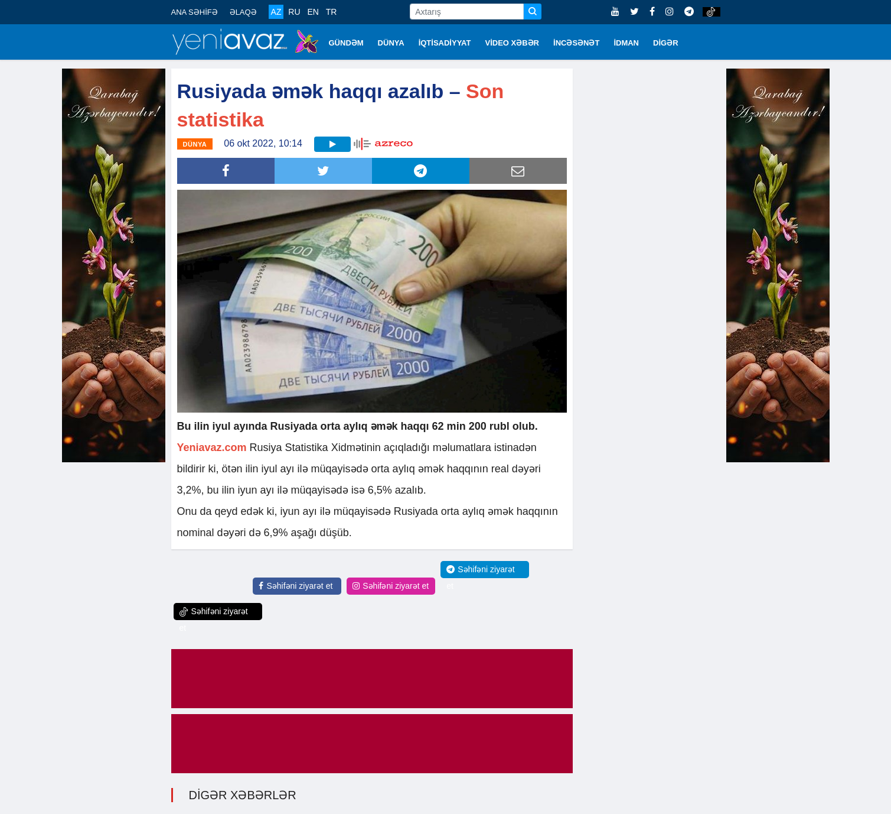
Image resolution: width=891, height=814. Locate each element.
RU (294, 12)
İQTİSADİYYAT (445, 42)
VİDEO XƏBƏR (512, 42)
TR (331, 12)
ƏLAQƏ (243, 12)
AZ (276, 12)
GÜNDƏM (346, 42)
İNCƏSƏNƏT (576, 42)
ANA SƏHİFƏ (194, 12)
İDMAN (626, 42)
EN (312, 12)
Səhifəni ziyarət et (295, 586)
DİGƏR (665, 42)
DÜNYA (391, 42)
